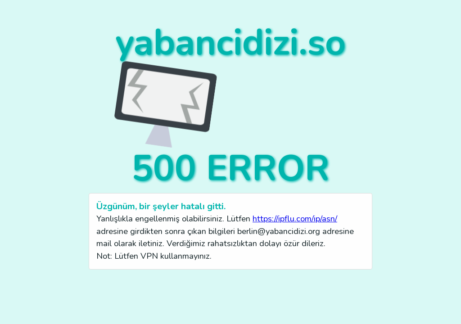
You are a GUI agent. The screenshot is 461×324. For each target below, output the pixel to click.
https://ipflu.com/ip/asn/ (295, 218)
